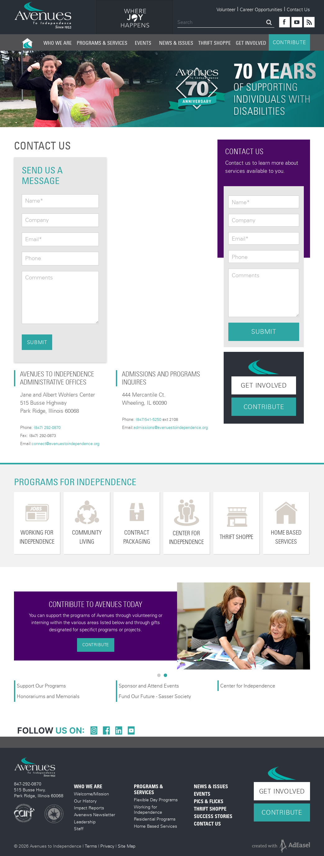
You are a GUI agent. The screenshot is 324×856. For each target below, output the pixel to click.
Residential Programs (155, 818)
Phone (33, 258)
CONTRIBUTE (289, 42)
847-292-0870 (27, 783)
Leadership (85, 821)
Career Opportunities (261, 9)
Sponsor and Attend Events (149, 685)
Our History (85, 800)
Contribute (264, 406)
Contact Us (298, 9)
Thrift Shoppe (214, 43)
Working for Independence (148, 809)
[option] (134, 18)
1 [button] (160, 677)
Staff (79, 828)
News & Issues (176, 43)
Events (143, 43)
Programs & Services (102, 43)
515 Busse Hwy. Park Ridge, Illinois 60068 (38, 792)
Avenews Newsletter (94, 814)
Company (37, 220)
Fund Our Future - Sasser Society (155, 696)
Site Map (126, 846)
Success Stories (213, 816)
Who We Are (57, 43)
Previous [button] (9, 626)
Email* (33, 239)
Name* (34, 201)
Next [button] (315, 626)
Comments (39, 277)
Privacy (107, 846)
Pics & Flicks (208, 801)
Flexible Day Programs (156, 799)
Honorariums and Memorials (48, 696)
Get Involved (251, 43)
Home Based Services (155, 826)
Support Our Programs (41, 685)
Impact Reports (89, 807)
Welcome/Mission (91, 793)
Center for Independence (248, 685)
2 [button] (167, 677)
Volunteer (226, 9)
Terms (91, 846)
